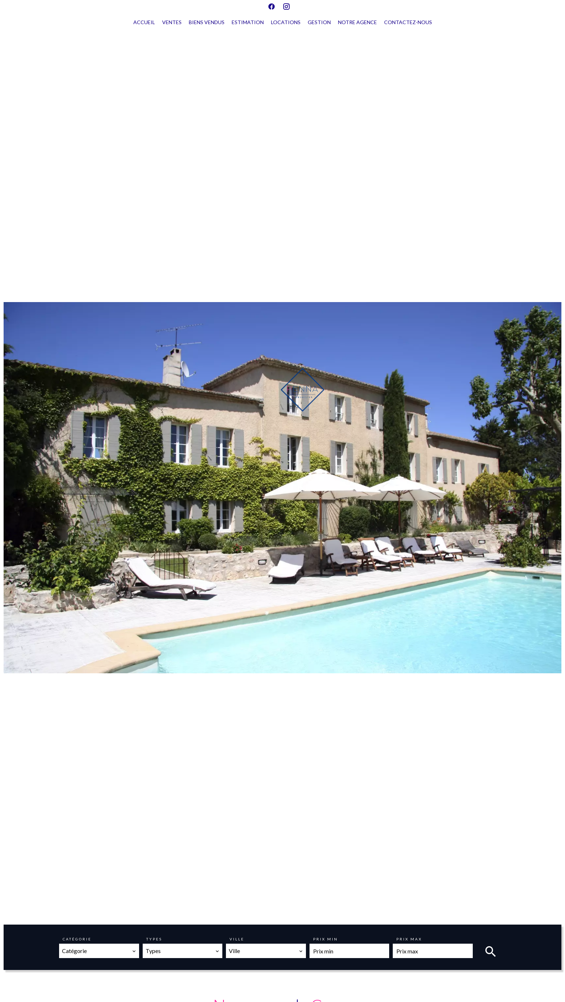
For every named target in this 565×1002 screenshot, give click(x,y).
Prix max (409, 939)
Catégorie (77, 939)
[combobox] (99, 951)
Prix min (325, 939)
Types (154, 939)
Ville (237, 939)
